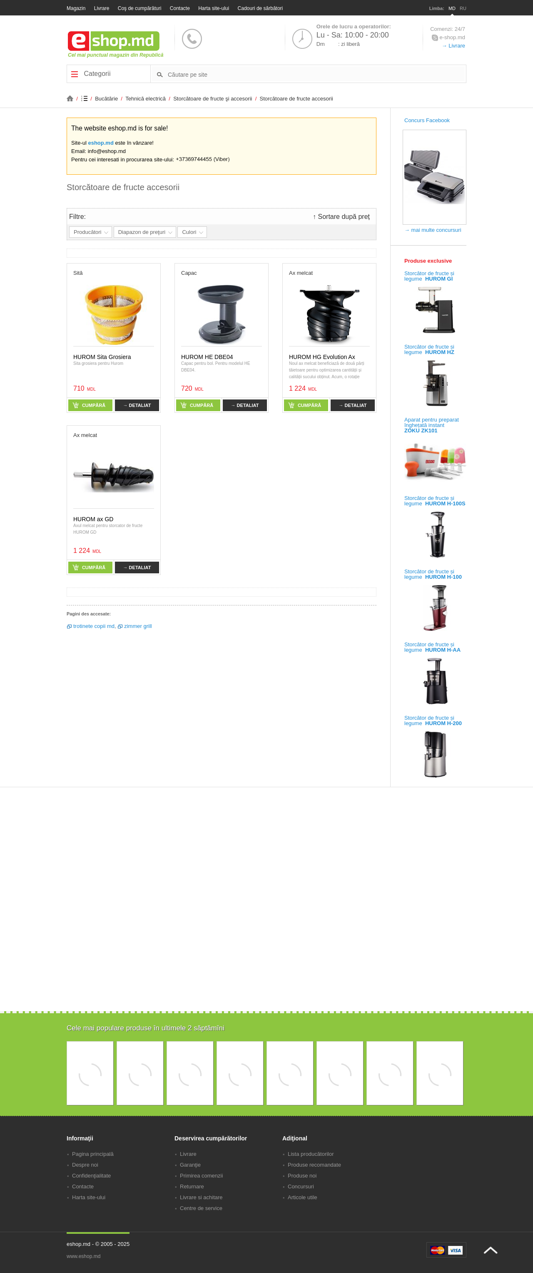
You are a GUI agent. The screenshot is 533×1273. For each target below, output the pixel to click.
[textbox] (316, 74)
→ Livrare (453, 46)
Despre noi (85, 1165)
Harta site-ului (213, 8)
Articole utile (302, 1197)
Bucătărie (107, 98)
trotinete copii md (94, 626)
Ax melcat (301, 273)
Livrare (102, 8)
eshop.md (100, 143)
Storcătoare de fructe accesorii (296, 98)
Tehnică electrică (146, 98)
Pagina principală (93, 1154)
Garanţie (190, 1165)
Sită (77, 273)
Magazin (76, 8)
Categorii (90, 74)
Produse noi (302, 1176)
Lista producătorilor (311, 1154)
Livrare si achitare (201, 1197)
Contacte (180, 8)
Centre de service (201, 1208)
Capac (189, 273)
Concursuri (301, 1186)
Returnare (192, 1186)
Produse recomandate (314, 1165)
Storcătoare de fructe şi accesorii (213, 98)
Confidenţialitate (91, 1176)
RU (463, 8)
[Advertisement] (266, 953)
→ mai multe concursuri (432, 230)
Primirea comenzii (201, 1176)
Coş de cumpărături (140, 8)
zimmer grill (138, 626)
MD (452, 8)
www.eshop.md (83, 1256)
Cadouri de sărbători (260, 8)
